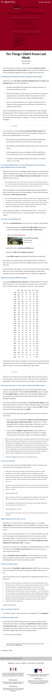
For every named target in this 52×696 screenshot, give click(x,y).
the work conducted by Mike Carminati (31, 131)
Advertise (24, 663)
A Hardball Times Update (31, 238)
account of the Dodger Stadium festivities (32, 229)
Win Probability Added (11, 394)
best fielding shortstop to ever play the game (29, 175)
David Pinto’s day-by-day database (17, 555)
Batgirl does (45, 613)
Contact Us (18, 663)
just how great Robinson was (26, 248)
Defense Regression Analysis (19, 194)
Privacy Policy (40, 663)
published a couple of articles (24, 430)
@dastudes (19, 645)
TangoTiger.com (38, 678)
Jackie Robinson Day (16, 223)
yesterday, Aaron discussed (22, 549)
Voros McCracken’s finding (36, 402)
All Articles (17, 46)
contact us (35, 28)
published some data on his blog (18, 281)
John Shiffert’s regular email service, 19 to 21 (25, 568)
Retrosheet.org (13, 686)
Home (16, 36)
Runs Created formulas (31, 391)
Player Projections (19, 44)
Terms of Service (32, 663)
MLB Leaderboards (20, 38)
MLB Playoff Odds (19, 40)
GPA (32, 525)
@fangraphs (11, 663)
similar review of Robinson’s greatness (23, 252)
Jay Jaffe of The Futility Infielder (29, 227)
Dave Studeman (27, 61)
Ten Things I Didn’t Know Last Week (26, 55)
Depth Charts (18, 42)
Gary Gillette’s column (13, 256)
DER (41, 407)
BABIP (28, 409)
